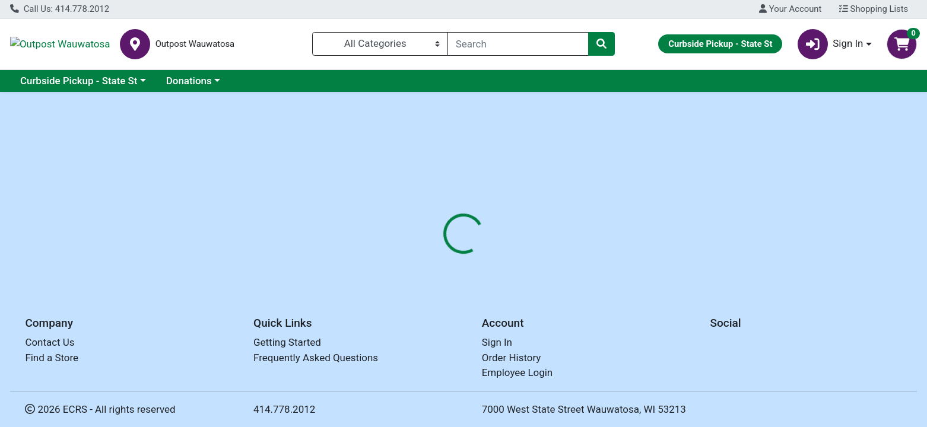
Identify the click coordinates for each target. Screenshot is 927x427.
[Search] (518, 44)
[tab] (419, 253)
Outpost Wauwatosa (104, 44)
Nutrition (472, 252)
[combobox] (518, 44)
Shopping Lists (873, 9)
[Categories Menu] (380, 44)
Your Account (790, 9)
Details (419, 252)
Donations (189, 81)
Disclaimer (531, 252)
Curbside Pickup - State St (79, 81)
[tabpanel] (656, 332)
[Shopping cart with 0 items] (902, 44)
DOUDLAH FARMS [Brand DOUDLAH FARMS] (548, 328)
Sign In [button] (830, 44)
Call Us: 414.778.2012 (59, 9)
